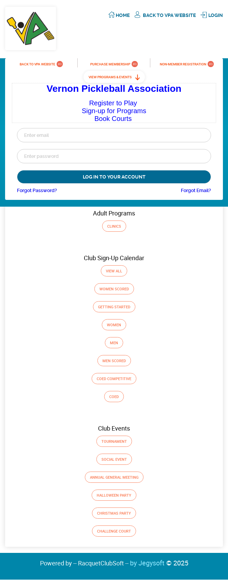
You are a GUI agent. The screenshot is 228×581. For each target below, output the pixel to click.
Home (123, 15)
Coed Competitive (114, 378)
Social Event (114, 459)
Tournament (114, 441)
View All (114, 270)
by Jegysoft (159, 562)
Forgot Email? (196, 190)
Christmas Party (114, 513)
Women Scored (114, 288)
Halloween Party (114, 495)
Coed (114, 396)
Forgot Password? (37, 190)
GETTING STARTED (114, 306)
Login (215, 15)
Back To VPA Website (169, 15)
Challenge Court (114, 531)
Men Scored (114, 360)
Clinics (114, 226)
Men (114, 342)
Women (114, 324)
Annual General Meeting (114, 477)
